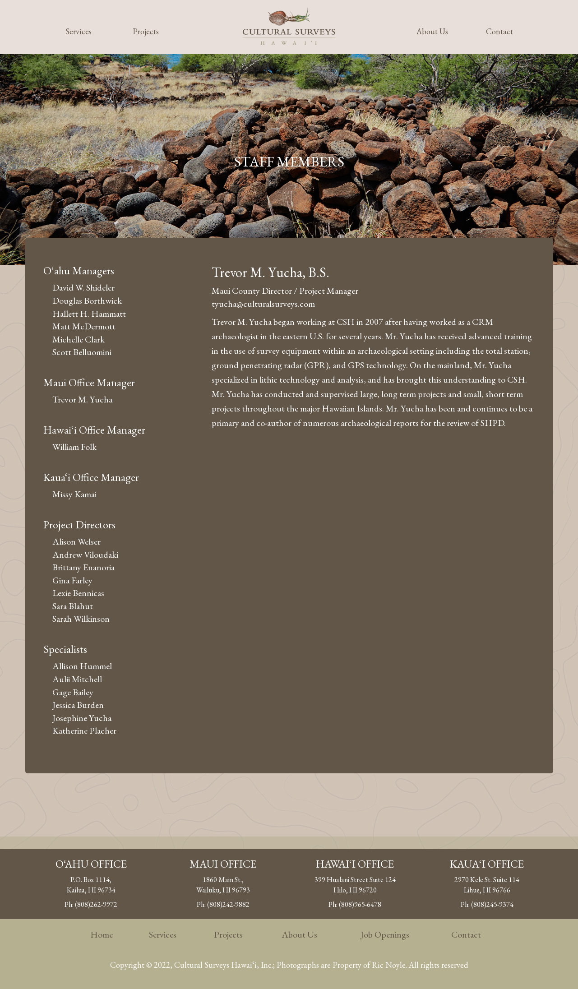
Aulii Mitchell (77, 679)
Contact (499, 31)
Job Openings (385, 934)
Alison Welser (76, 541)
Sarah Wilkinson (81, 618)
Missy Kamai (74, 494)
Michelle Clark (78, 339)
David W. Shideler (83, 287)
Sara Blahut (72, 606)
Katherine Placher (84, 730)
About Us (432, 31)
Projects (146, 31)
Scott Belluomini (81, 352)
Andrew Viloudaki (85, 554)
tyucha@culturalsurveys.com (263, 304)
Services (78, 31)
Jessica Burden (78, 705)
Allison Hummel (82, 666)
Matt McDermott (84, 326)
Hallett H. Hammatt (89, 313)
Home (101, 934)
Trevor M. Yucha (82, 399)
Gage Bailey (72, 692)
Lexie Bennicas (78, 593)
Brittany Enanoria (83, 567)
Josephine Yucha (81, 718)
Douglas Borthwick (87, 300)
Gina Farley (72, 580)
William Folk (74, 447)
